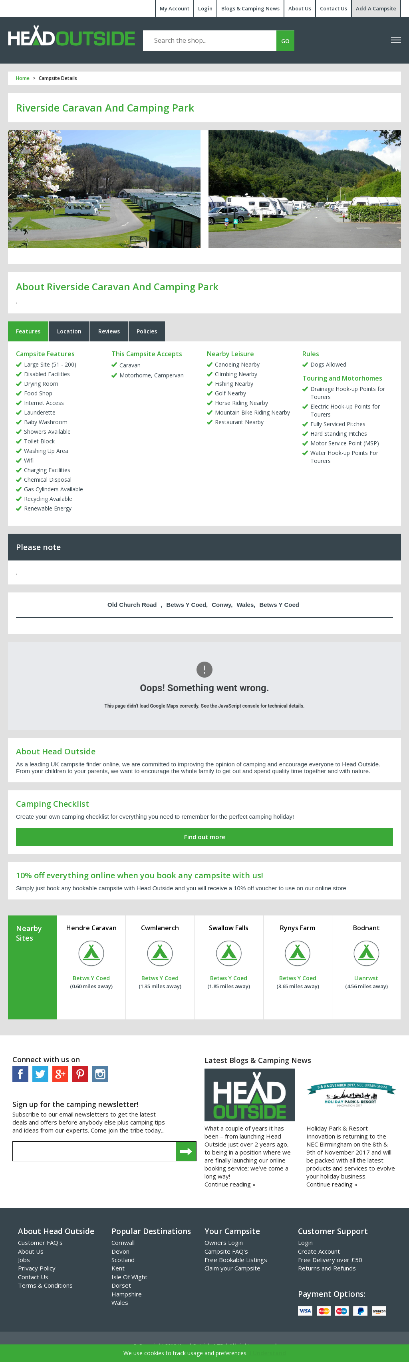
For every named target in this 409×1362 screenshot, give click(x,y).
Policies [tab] (147, 333)
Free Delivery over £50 (330, 1262)
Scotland (123, 1262)
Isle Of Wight (129, 1279)
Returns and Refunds (327, 1270)
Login (205, 8)
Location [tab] (69, 333)
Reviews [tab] (109, 333)
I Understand (268, 1353)
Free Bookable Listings (235, 1262)
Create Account (319, 1253)
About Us (299, 8)
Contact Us (333, 8)
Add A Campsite (376, 8)
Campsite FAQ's (226, 1253)
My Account (174, 8)
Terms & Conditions (45, 1288)
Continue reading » (230, 1187)
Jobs (24, 1262)
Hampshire (126, 1296)
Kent (118, 1270)
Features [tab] (28, 333)
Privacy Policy (37, 1270)
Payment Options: (331, 1296)
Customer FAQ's (40, 1245)
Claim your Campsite (232, 1270)
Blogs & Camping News (250, 8)
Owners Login (223, 1245)
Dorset (121, 1288)
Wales (119, 1305)
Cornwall (123, 1245)
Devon (120, 1253)
